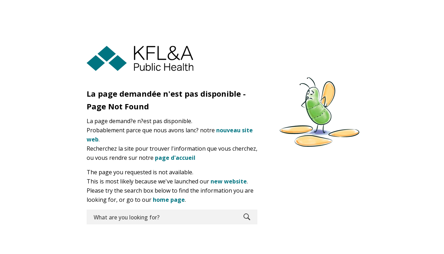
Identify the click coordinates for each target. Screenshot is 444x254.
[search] (161, 217)
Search (246, 217)
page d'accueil (175, 158)
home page (169, 200)
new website (229, 181)
